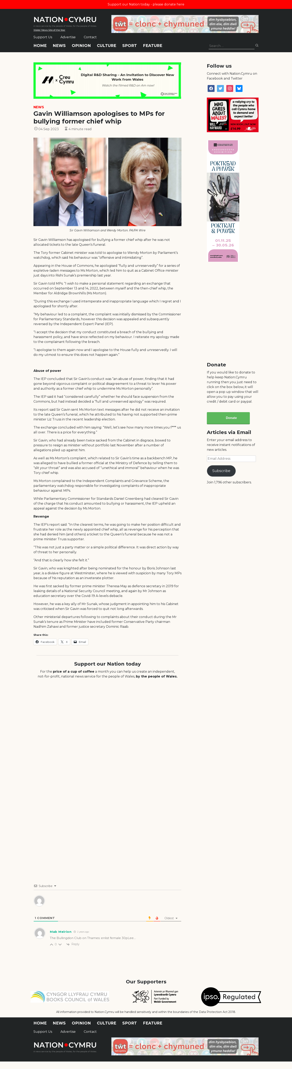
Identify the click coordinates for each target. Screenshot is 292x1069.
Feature (152, 45)
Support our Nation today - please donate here (146, 4)
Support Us (42, 37)
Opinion (81, 45)
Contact (90, 37)
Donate (231, 418)
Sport (129, 45)
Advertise (68, 37)
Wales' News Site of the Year (49, 29)
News (59, 45)
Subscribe (221, 471)
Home (40, 45)
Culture (106, 45)
